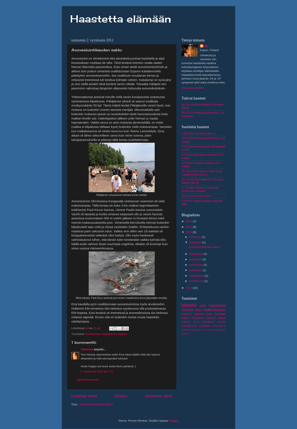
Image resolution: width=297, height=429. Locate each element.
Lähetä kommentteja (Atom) (96, 404)
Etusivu (121, 396)
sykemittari (205, 325)
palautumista (188, 329)
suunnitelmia (219, 329)
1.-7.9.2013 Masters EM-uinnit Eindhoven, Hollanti (200, 189)
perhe (198, 329)
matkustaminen (214, 310)
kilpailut (122, 333)
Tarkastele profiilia (193, 87)
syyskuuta (195, 242)
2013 (189, 226)
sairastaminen (189, 325)
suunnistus (207, 329)
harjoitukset (109, 333)
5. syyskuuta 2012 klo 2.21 (97, 371)
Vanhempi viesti (158, 396)
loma (209, 314)
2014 (189, 221)
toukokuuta (196, 264)
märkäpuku (208, 321)
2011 (189, 287)
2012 (189, 232)
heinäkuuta (196, 253)
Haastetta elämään (120, 19)
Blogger (173, 420)
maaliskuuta (197, 275)
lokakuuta (195, 236)
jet (205, 46)
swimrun (186, 333)
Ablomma (87, 349)
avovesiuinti (93, 333)
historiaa (211, 318)
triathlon (186, 314)
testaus (222, 318)
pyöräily (221, 321)
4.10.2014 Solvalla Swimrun (199, 133)
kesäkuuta (196, 259)
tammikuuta (196, 281)
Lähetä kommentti (88, 379)
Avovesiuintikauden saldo (204, 247)
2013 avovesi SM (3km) (196, 196)
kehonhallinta (219, 326)
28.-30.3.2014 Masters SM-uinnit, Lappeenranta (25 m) (202, 173)
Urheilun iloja (192, 310)
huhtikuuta (196, 270)
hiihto (196, 321)
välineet (186, 321)
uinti (203, 305)
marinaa (199, 314)
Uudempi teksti (84, 396)
